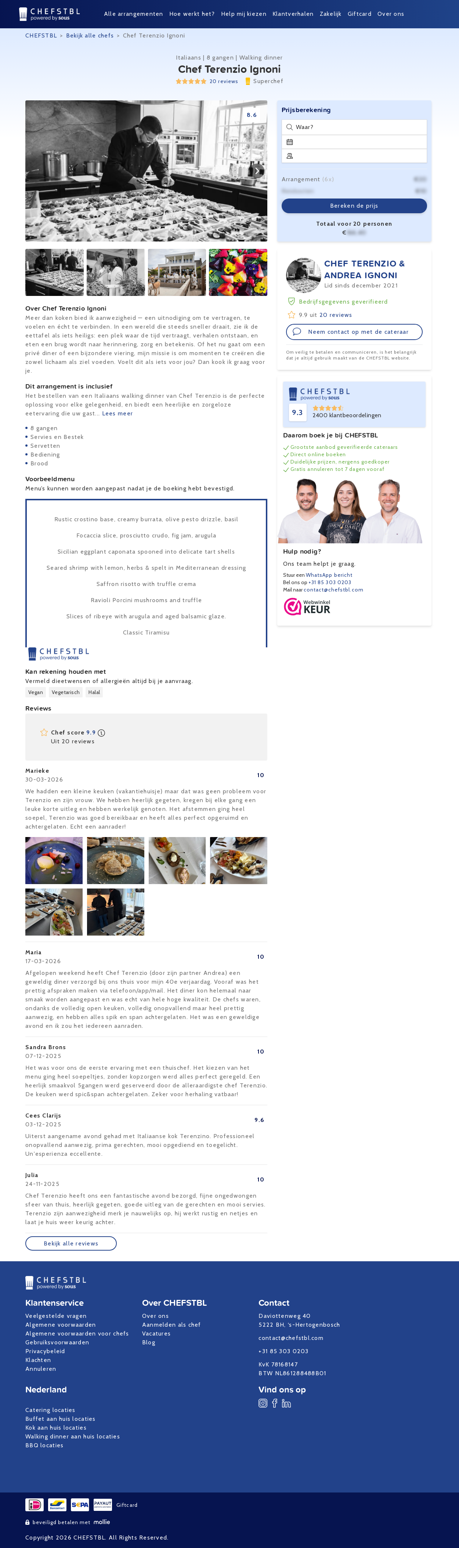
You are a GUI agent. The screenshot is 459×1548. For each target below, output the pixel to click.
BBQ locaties (44, 1445)
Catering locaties (50, 1409)
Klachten (38, 1359)
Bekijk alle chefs (90, 35)
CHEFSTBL (41, 35)
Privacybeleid (45, 1351)
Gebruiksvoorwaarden (57, 1342)
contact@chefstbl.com (334, 589)
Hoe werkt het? (192, 13)
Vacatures (156, 1333)
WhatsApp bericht (329, 575)
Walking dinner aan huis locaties (72, 1436)
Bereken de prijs (354, 205)
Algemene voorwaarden (60, 1324)
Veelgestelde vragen (56, 1315)
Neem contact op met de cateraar (351, 332)
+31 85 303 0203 (330, 582)
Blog (148, 1342)
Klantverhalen (293, 13)
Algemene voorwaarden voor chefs (77, 1333)
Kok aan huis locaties (56, 1427)
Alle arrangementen (133, 13)
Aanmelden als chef (171, 1324)
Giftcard (360, 13)
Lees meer (117, 413)
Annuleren (41, 1368)
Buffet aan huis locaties (60, 1418)
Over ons (390, 13)
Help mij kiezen (244, 13)
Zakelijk (331, 13)
